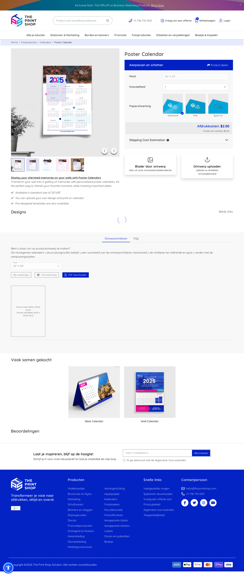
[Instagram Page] (207, 504)
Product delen (217, 65)
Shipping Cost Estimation (147, 140)
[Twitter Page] (196, 504)
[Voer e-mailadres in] (157, 453)
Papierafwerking (140, 106)
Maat (132, 76)
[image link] (37, 484)
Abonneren (201, 453)
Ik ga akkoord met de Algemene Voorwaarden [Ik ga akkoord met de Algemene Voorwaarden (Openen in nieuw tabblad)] (156, 460)
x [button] (240, 4)
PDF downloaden (79, 274)
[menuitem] (36, 35)
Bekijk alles (226, 211)
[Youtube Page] (217, 504)
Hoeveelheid (137, 86)
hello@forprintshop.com (201, 488)
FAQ (136, 238)
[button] (173, 104)
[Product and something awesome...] (83, 20)
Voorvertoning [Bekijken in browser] (48, 274)
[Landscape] (21, 275)
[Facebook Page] (185, 504)
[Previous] (104, 150)
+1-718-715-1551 (195, 494)
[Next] (113, 150)
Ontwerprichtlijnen (116, 238)
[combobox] (195, 86)
